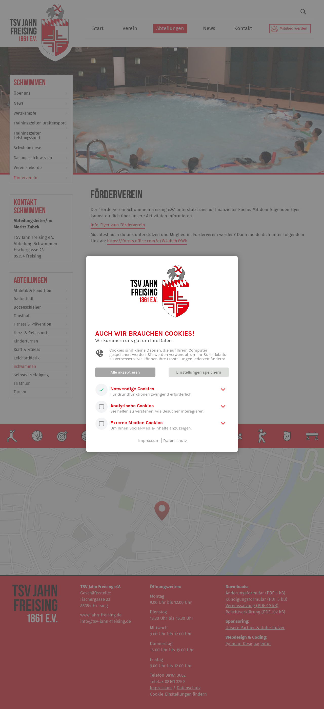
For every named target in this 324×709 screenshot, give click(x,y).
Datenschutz (175, 440)
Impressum (148, 440)
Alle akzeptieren (125, 372)
